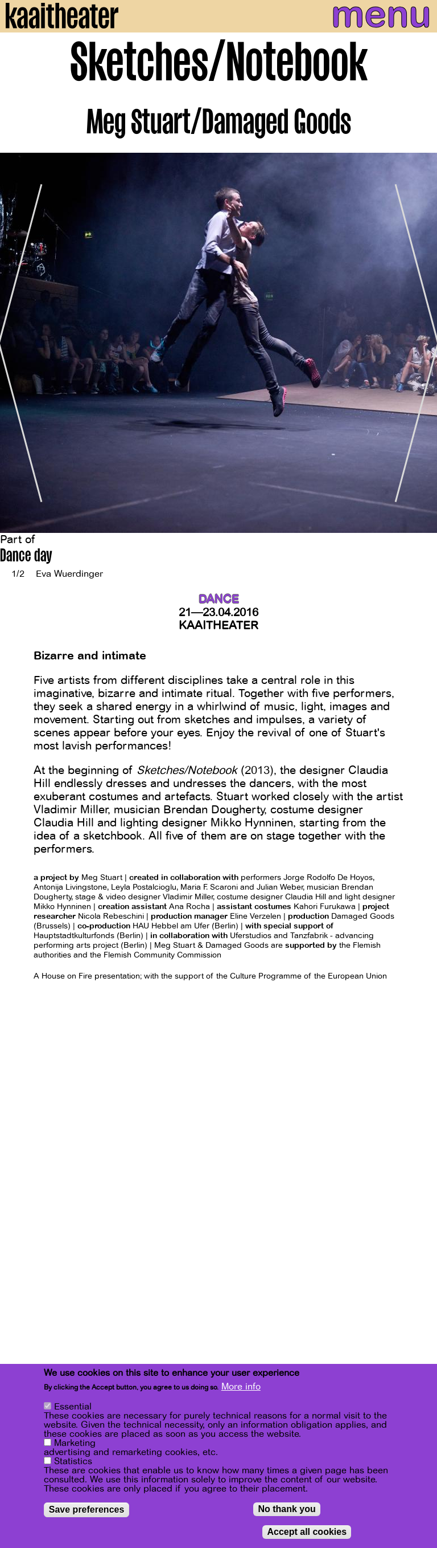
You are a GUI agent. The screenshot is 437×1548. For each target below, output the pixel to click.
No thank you (286, 1510)
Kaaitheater (218, 625)
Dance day (26, 557)
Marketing (75, 1444)
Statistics (73, 1462)
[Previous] (17, 342)
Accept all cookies (307, 1533)
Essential (73, 1407)
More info (241, 1387)
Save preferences (87, 1511)
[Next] (420, 342)
